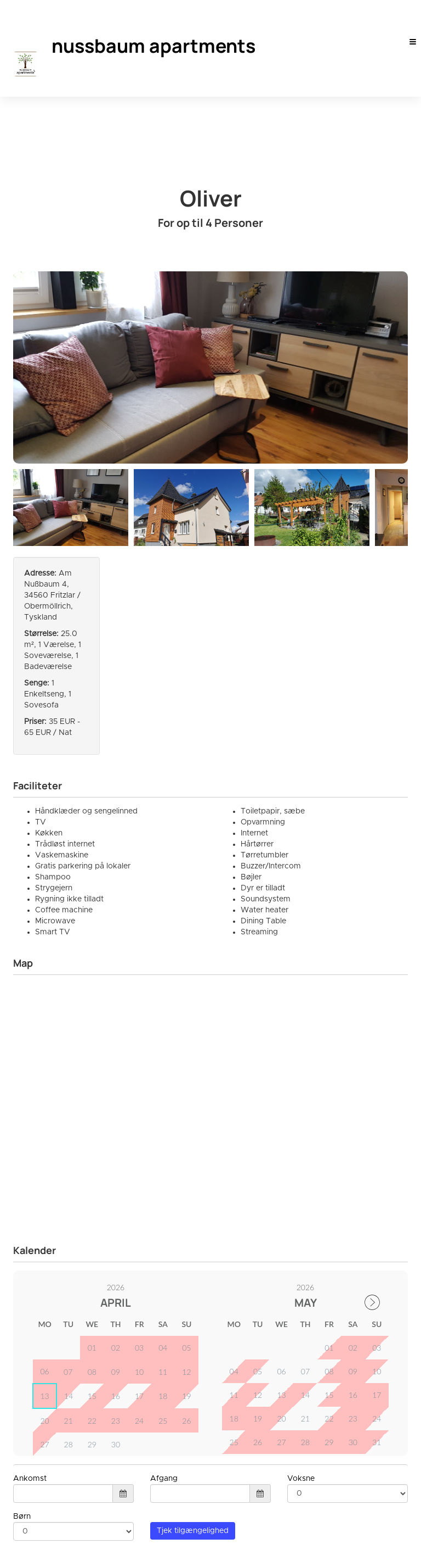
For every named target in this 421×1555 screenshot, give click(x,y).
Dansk (42, 1539)
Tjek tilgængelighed (193, 1346)
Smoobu (393, 1539)
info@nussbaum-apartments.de (75, 1503)
